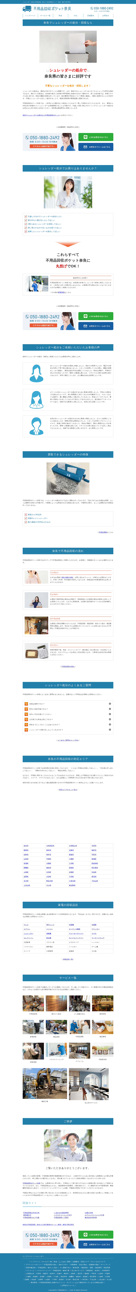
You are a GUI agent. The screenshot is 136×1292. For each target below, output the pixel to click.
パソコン (49, 929)
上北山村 (27, 885)
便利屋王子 (27, 1215)
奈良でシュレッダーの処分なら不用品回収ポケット (41, 115)
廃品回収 (84, 1267)
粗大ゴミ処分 (53, 1267)
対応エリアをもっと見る (68, 789)
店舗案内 (90, 16)
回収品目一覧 (68, 959)
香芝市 (48, 854)
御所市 (94, 850)
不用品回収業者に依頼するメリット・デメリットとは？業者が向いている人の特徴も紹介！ (72, 1282)
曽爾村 (26, 868)
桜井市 (48, 850)
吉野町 (26, 876)
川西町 (48, 863)
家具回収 (76, 1267)
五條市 (71, 850)
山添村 (26, 859)
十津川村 (72, 881)
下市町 (71, 876)
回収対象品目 (31, 1267)
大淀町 (48, 876)
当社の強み (83, 1264)
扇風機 (48, 933)
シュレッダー (28, 933)
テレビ (26, 925)
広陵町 (71, 872)
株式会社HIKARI (91, 1217)
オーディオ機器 (74, 929)
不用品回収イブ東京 (61, 1217)
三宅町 (71, 863)
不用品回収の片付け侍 (31, 1213)
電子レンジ (50, 925)
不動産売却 (57, 1270)
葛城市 (71, 854)
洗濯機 (71, 925)
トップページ (30, 16)
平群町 (48, 859)
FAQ (75, 16)
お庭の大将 (89, 1213)
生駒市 (26, 854)
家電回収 (61, 292)
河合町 (94, 872)
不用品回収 (42, 1267)
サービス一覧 (45, 16)
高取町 (71, 868)
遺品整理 (98, 1267)
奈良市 (26, 846)
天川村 (26, 881)
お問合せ (105, 16)
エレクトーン (28, 938)
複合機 (48, 938)
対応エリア (85, 1261)
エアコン (27, 929)
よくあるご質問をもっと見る (68, 740)
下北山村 (95, 881)
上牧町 (26, 872)
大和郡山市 (73, 846)
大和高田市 (50, 846)
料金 (60, 16)
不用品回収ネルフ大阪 (31, 1217)
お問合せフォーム (68, 1285)
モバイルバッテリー (76, 938)
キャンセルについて (98, 1261)
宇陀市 (94, 854)
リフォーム (30, 1270)
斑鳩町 (94, 859)
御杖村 (48, 868)
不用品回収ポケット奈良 (32, 1183)
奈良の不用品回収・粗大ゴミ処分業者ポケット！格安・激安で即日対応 (48, 1224)
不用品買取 (103, 532)
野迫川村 (49, 881)
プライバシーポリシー (34, 1264)
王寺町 (48, 872)
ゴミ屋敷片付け (65, 1267)
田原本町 (95, 863)
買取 (91, 1267)
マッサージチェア (98, 938)
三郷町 (71, 859)
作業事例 (73, 1264)
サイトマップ (105, 1264)
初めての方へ (63, 1264)
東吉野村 (72, 885)
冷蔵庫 (94, 925)
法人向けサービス (77, 1270)
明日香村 (95, 868)
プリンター (96, 929)
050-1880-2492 (67, 577)
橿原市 (26, 850)
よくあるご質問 (64, 1261)
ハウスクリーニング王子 (63, 1215)
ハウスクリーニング (43, 1270)
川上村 (48, 885)
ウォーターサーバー (76, 933)
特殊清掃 (107, 1267)
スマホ (94, 933)
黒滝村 (94, 876)
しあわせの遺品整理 (61, 1213)
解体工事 (66, 1270)
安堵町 (26, 863)
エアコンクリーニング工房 (94, 1215)
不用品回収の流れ (68, 666)
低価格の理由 (94, 1264)
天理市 (94, 846)
